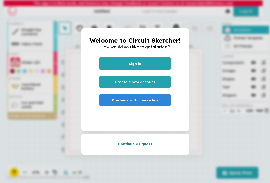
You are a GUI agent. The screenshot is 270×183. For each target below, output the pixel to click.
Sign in (135, 64)
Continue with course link (135, 100)
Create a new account (135, 82)
